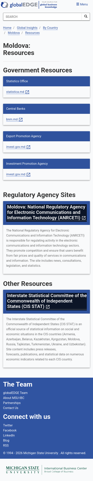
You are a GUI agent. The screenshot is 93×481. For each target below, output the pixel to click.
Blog (6, 440)
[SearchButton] (86, 17)
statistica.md (18, 92)
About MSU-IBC (13, 398)
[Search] (42, 17)
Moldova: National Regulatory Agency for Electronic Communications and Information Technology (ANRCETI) (46, 212)
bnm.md (14, 119)
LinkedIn (9, 435)
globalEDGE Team (15, 393)
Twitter (8, 425)
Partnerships (12, 403)
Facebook (9, 430)
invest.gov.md (18, 147)
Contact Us (10, 408)
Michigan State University (41, 453)
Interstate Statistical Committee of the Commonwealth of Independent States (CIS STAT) (47, 301)
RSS (6, 445)
